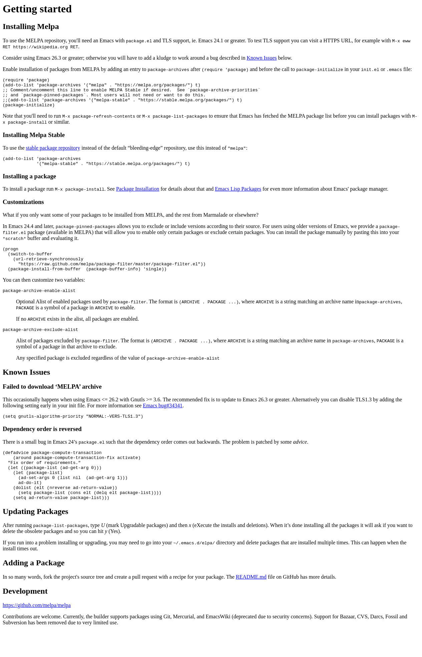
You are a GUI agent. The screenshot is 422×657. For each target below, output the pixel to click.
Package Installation (137, 197)
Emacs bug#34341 (162, 420)
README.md (251, 603)
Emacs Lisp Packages (238, 197)
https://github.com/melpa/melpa (37, 631)
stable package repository (53, 154)
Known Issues (262, 58)
